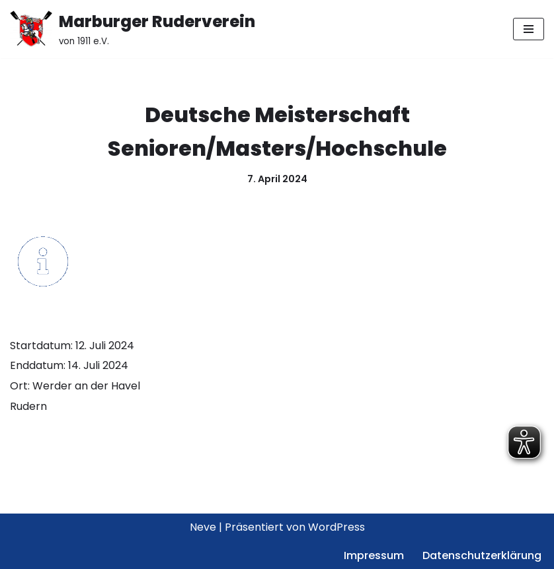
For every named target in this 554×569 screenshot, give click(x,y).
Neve (203, 527)
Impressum (374, 555)
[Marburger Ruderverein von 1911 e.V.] (132, 29)
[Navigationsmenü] (528, 29)
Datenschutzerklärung (481, 555)
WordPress (336, 527)
